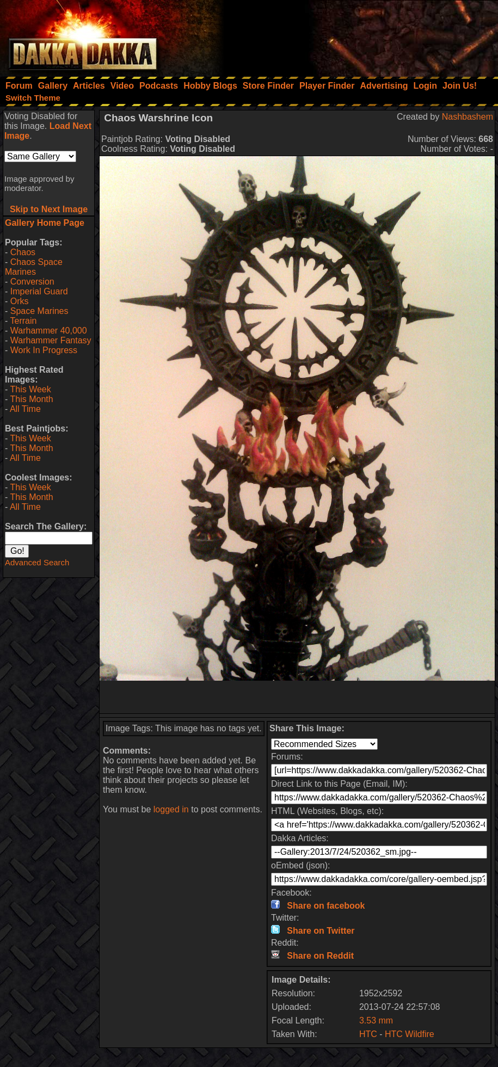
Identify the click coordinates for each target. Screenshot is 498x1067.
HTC (368, 1034)
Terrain (23, 320)
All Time (25, 409)
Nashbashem (467, 116)
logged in (171, 809)
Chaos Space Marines (34, 266)
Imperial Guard (39, 291)
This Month (31, 399)
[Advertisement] (351, 35)
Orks (19, 301)
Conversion (32, 281)
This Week (30, 389)
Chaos (22, 252)
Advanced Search (37, 562)
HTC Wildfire (409, 1034)
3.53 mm (376, 1020)
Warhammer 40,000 (48, 330)
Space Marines (39, 311)
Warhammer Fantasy (50, 340)
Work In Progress (43, 350)
